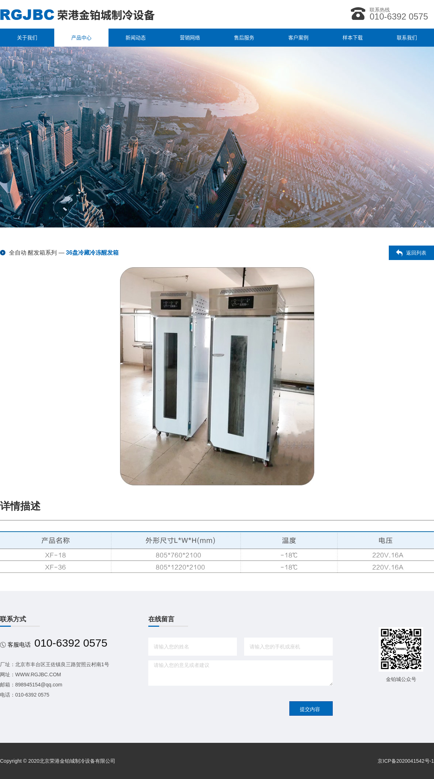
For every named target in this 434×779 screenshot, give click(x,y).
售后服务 (244, 37)
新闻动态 (135, 37)
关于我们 (27, 37)
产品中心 (81, 37)
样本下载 (352, 37)
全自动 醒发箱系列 (33, 253)
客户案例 (298, 37)
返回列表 (416, 253)
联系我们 (407, 37)
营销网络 (190, 37)
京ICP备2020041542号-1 (406, 761)
